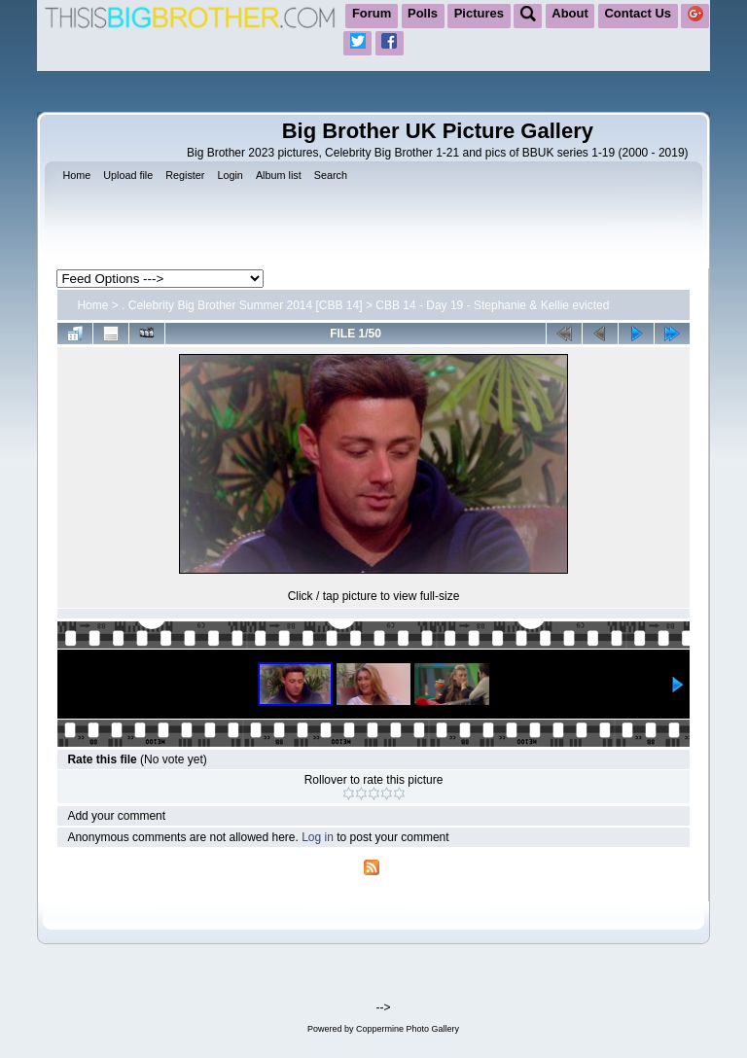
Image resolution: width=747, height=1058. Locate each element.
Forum (371, 13)
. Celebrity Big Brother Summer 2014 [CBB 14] (242, 305)
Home (92, 305)
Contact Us (637, 13)
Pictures (479, 13)
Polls (423, 13)
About (569, 13)
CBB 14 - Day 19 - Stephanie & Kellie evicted (492, 305)
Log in (318, 837)
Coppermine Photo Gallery (407, 1029)
